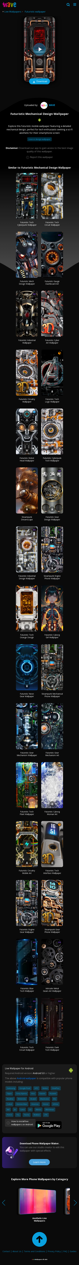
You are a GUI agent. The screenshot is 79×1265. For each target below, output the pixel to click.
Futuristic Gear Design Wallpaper (52, 518)
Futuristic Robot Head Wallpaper (27, 459)
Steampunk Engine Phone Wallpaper (52, 577)
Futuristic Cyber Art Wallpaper (52, 341)
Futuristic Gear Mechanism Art (52, 754)
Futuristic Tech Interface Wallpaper (52, 871)
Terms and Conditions (34, 1251)
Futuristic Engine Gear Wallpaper (26, 930)
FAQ (65, 1251)
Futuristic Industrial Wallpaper (27, 341)
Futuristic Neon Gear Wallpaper (27, 695)
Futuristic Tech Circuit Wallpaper (52, 223)
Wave (47, 105)
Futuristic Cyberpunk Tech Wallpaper (52, 459)
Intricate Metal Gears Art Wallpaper (52, 989)
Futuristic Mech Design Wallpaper (27, 282)
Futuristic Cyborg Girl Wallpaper (52, 636)
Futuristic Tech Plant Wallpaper (27, 813)
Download (39, 81)
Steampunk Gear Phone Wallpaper (52, 930)
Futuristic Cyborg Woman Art (52, 813)
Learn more (39, 1162)
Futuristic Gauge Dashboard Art (52, 282)
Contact (6, 1251)
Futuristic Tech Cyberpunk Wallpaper (27, 223)
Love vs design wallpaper (39, 139)
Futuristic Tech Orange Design (27, 636)
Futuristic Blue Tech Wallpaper (27, 989)
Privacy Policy (54, 1251)
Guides (73, 1251)
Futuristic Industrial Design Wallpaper (27, 577)
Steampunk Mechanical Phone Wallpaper (52, 695)
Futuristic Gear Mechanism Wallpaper (27, 754)
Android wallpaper (26, 1078)
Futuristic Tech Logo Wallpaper (52, 400)
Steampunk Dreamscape (27, 518)
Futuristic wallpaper (35, 11)
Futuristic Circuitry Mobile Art (27, 871)
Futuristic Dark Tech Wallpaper (52, 1048)
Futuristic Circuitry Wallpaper (27, 400)
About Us (16, 1251)
